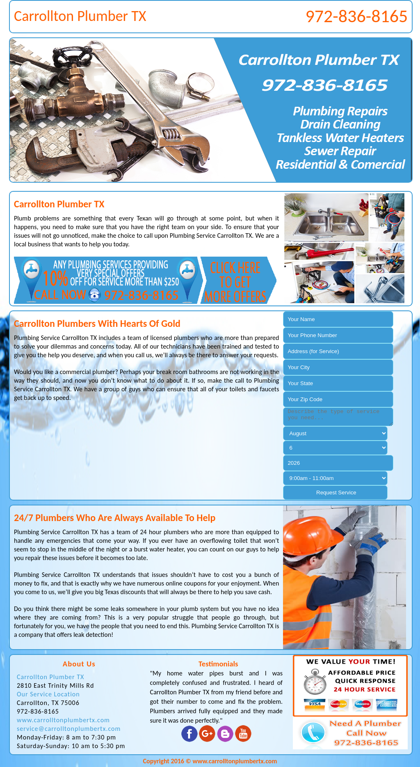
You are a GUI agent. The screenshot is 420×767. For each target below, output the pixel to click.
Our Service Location (48, 694)
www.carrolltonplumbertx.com (63, 720)
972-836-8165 (356, 16)
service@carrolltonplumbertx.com (69, 729)
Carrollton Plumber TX (50, 677)
